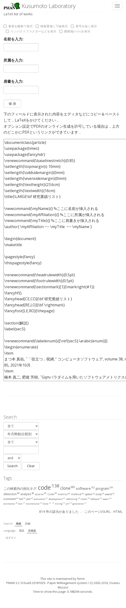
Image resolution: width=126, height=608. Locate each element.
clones (85, 499)
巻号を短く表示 (84, 26)
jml (69, 503)
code (48, 487)
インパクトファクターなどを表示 (31, 31)
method (77, 494)
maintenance (34, 503)
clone (67, 488)
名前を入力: (13, 39)
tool (22, 499)
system (90, 494)
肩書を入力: (13, 81)
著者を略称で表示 (18, 26)
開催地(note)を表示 (74, 31)
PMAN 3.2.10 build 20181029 (25, 583)
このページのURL (97, 511)
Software (96, 499)
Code (52, 494)
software (85, 488)
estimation (10, 503)
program (104, 488)
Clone (47, 503)
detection (11, 494)
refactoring (73, 499)
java (29, 499)
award (109, 494)
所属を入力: (13, 60)
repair (107, 499)
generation (79, 503)
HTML (117, 511)
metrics (64, 494)
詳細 (27, 523)
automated (11, 499)
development (57, 499)
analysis (27, 494)
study (99, 494)
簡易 (18, 523)
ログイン (11, 537)
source (40, 494)
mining (60, 503)
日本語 (32, 530)
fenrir (81, 578)
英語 (21, 530)
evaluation (41, 499)
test (21, 503)
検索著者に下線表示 (52, 26)
